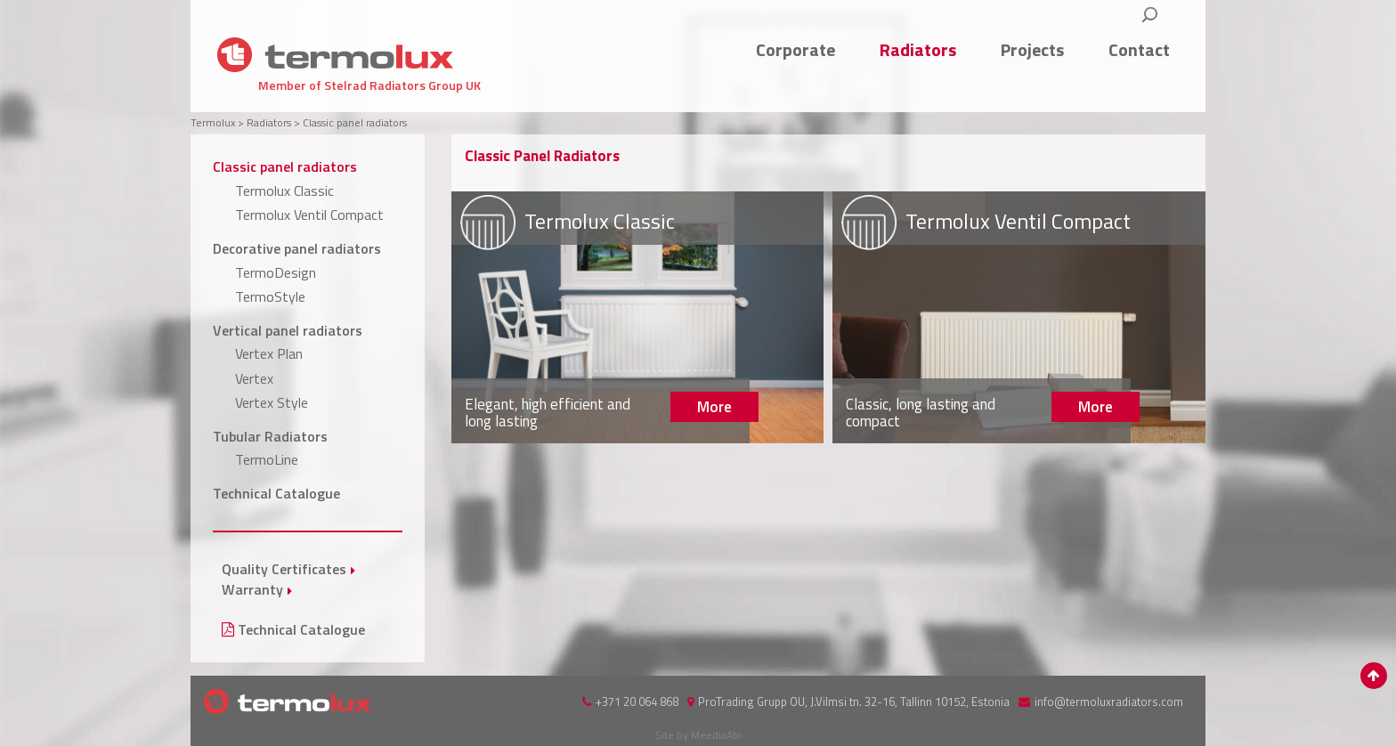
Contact (1139, 49)
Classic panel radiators (285, 166)
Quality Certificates (284, 569)
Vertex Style (271, 402)
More (637, 317)
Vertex (254, 378)
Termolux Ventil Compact (309, 214)
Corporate (795, 49)
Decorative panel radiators (297, 248)
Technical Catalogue (276, 493)
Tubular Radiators (270, 436)
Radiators (918, 49)
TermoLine (266, 459)
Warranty (252, 589)
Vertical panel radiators (287, 330)
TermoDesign (275, 272)
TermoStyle (270, 296)
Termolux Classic (284, 190)
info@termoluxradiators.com (1109, 701)
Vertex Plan (269, 353)
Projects (1032, 49)
